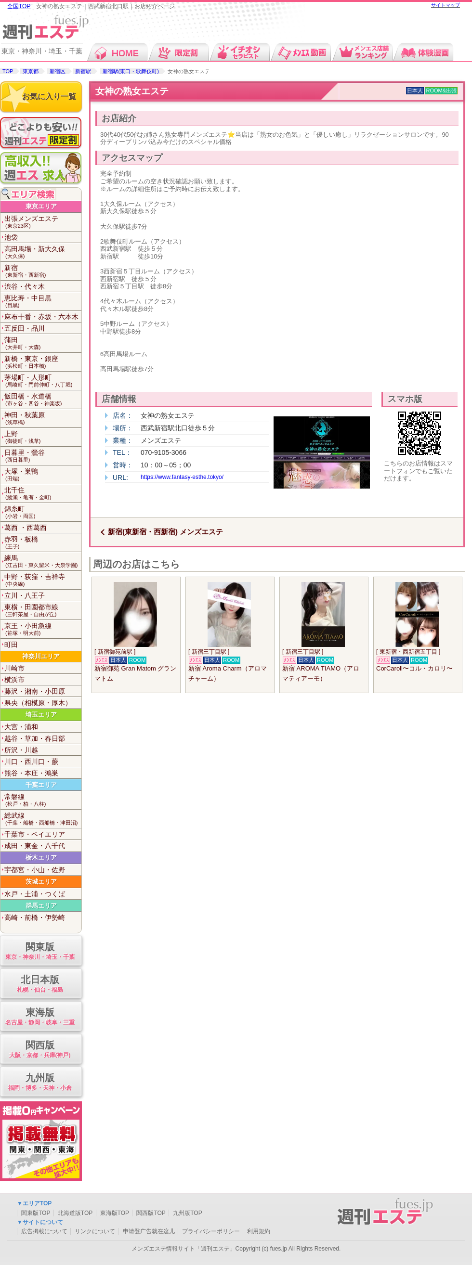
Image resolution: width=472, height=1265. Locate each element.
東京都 (31, 71)
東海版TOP (114, 1213)
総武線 (42, 819)
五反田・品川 (24, 328)
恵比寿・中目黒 (42, 301)
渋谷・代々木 (24, 286)
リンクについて (95, 1231)
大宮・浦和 (21, 727)
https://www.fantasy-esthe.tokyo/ (182, 477)
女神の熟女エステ (132, 91)
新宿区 (58, 71)
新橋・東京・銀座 (42, 362)
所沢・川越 (21, 750)
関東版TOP (35, 1213)
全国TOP (18, 6)
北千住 (42, 493)
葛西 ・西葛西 (25, 527)
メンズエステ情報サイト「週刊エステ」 (183, 1248)
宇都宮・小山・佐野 (34, 870)
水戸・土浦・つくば (34, 894)
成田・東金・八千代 (34, 846)
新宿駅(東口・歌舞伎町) (131, 71)
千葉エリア (41, 784)
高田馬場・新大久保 (42, 252)
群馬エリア (41, 905)
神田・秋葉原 (42, 418)
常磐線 (42, 800)
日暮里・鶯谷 (42, 456)
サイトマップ (445, 5)
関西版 (39, 1049)
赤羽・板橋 (42, 542)
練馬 (42, 561)
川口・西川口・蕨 (31, 761)
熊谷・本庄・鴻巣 (31, 773)
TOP (7, 71)
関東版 (39, 951)
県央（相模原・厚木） (38, 703)
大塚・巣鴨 (42, 474)
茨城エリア (41, 881)
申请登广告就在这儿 (149, 1231)
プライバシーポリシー (211, 1231)
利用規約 (258, 1231)
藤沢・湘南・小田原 (34, 691)
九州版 (39, 1082)
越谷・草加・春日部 (34, 738)
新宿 (42, 271)
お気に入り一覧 (49, 96)
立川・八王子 (24, 595)
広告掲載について (44, 1231)
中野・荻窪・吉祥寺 (42, 580)
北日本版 (39, 984)
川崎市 (14, 668)
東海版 (39, 1017)
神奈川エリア (41, 656)
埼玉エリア (41, 714)
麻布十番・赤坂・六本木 (41, 317)
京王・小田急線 (42, 629)
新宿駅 (83, 71)
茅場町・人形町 (42, 381)
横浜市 (14, 680)
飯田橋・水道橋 (42, 399)
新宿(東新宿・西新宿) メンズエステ (165, 532)
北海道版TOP (75, 1213)
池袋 (11, 237)
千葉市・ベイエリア (34, 834)
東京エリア (41, 206)
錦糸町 (42, 512)
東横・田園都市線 (42, 610)
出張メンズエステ (42, 222)
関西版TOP (150, 1213)
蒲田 (42, 343)
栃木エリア (41, 857)
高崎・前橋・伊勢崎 (34, 917)
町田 (11, 644)
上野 (42, 437)
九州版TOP (187, 1213)
